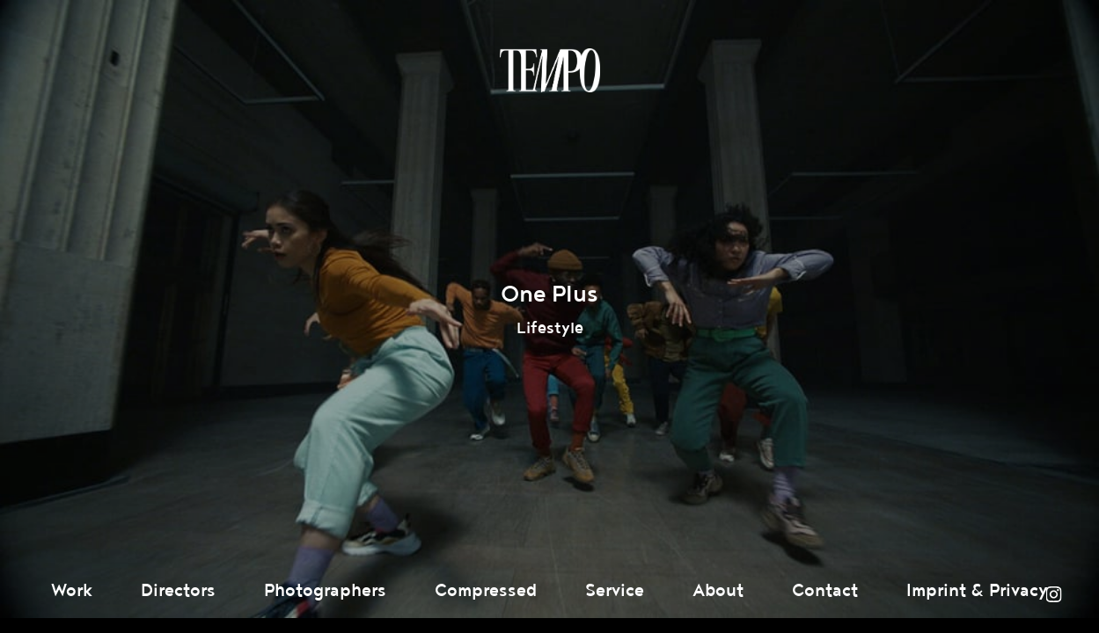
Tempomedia (550, 70)
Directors (178, 590)
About (718, 590)
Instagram (1053, 594)
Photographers (325, 590)
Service (614, 590)
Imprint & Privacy (977, 590)
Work (71, 590)
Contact (825, 590)
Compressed (486, 590)
